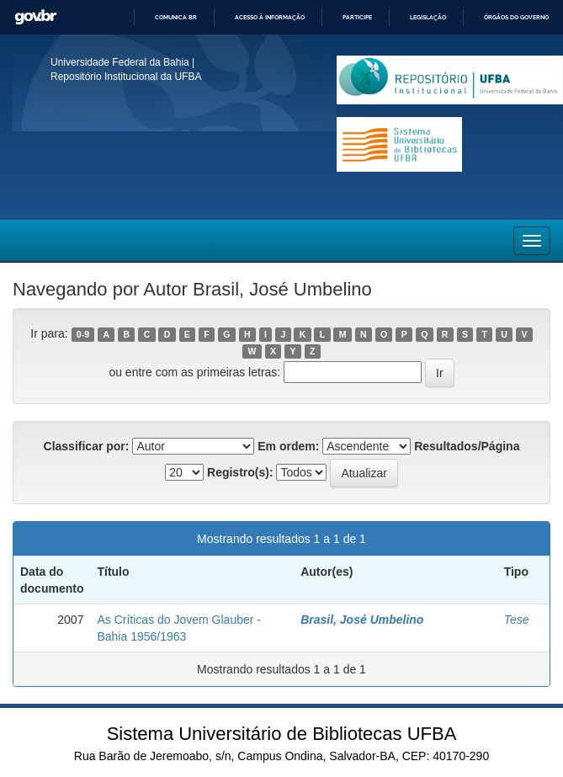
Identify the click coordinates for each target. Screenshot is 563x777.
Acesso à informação (270, 17)
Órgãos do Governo (516, 17)
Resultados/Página (466, 446)
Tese (516, 619)
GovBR (35, 17)
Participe (357, 17)
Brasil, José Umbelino (361, 619)
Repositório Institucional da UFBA (125, 76)
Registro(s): (240, 472)
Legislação (428, 17)
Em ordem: (288, 446)
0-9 (83, 334)
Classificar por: (87, 446)
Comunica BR (176, 17)
